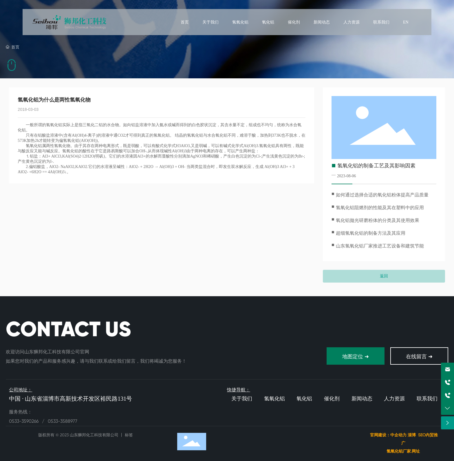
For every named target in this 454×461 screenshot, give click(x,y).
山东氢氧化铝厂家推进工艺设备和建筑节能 (380, 245)
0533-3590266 (24, 421)
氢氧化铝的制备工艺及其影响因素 (376, 166)
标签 (129, 435)
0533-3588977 (62, 421)
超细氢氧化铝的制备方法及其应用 (370, 233)
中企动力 (398, 435)
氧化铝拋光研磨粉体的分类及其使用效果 (377, 220)
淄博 (412, 435)
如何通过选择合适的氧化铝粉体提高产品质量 (382, 194)
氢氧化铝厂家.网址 (404, 451)
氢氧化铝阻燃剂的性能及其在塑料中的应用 (380, 207)
